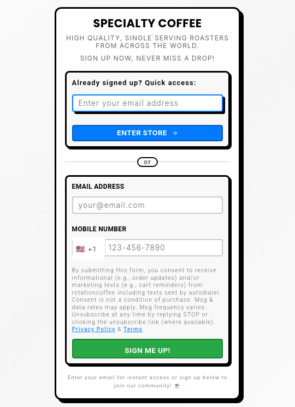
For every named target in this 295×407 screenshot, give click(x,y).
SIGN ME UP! (147, 350)
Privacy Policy (94, 329)
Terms (133, 329)
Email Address (98, 186)
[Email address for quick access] (147, 103)
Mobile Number (99, 229)
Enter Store (147, 133)
